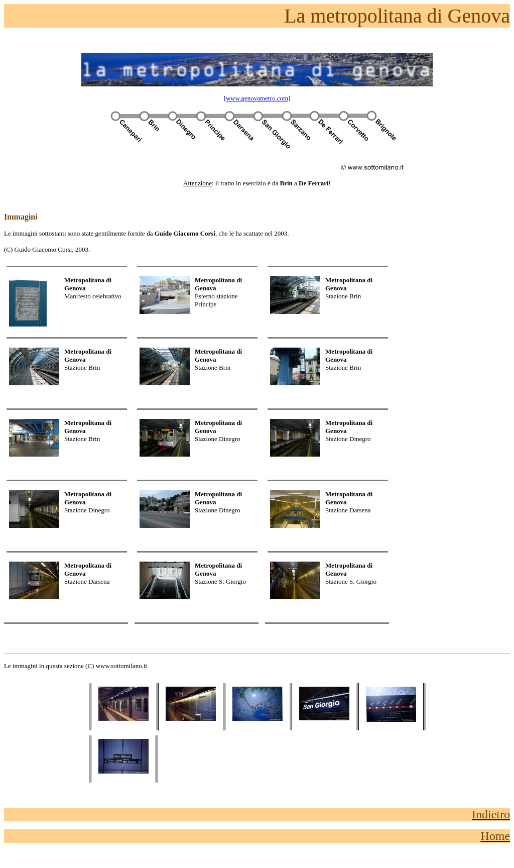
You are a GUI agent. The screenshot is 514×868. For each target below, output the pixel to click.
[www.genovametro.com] (257, 98)
